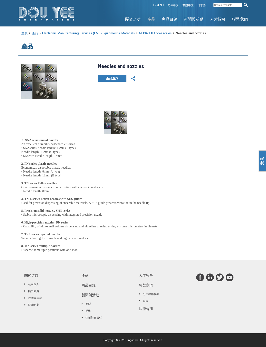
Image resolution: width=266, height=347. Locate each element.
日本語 (201, 5)
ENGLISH (158, 5)
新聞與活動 (193, 19)
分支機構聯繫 (151, 294)
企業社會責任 (93, 317)
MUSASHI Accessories (155, 33)
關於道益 (133, 19)
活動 (88, 310)
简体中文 (173, 5)
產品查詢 (112, 78)
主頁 (24, 33)
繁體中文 (187, 5)
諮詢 (145, 300)
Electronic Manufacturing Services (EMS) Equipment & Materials (88, 33)
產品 (151, 19)
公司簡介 (33, 284)
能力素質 (33, 291)
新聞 (88, 303)
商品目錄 (169, 19)
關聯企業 (33, 304)
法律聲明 (146, 309)
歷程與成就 (35, 298)
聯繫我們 (240, 19)
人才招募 (218, 19)
